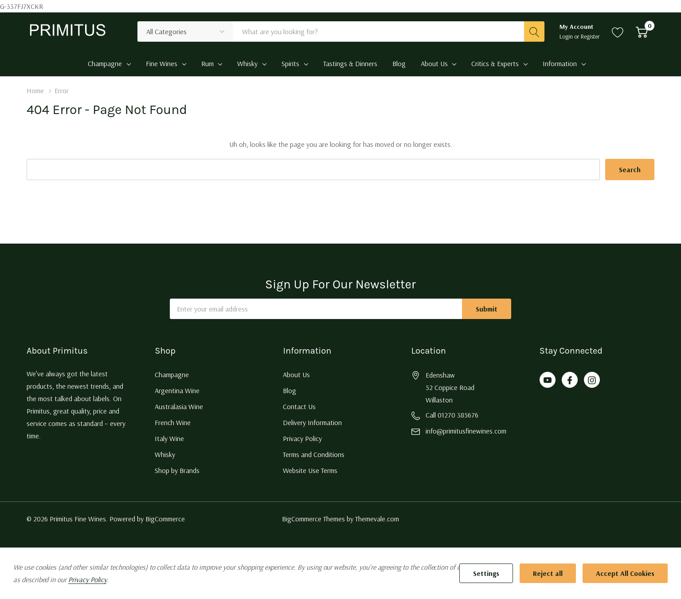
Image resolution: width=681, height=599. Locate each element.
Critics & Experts (495, 63)
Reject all (548, 573)
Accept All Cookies (625, 573)
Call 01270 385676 (452, 414)
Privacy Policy (302, 438)
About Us (434, 63)
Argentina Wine (177, 390)
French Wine (173, 422)
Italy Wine (169, 438)
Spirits (290, 63)
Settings (486, 573)
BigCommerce (165, 518)
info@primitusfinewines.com (466, 430)
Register (590, 36)
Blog (289, 390)
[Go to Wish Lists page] (618, 31)
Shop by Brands (177, 470)
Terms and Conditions (313, 454)
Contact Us (299, 406)
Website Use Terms (310, 470)
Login (567, 36)
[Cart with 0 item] (642, 31)
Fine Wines (161, 63)
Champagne (105, 63)
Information (560, 63)
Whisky (247, 63)
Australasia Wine (179, 406)
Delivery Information (312, 422)
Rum (207, 63)
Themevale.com (377, 518)
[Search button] (534, 31)
